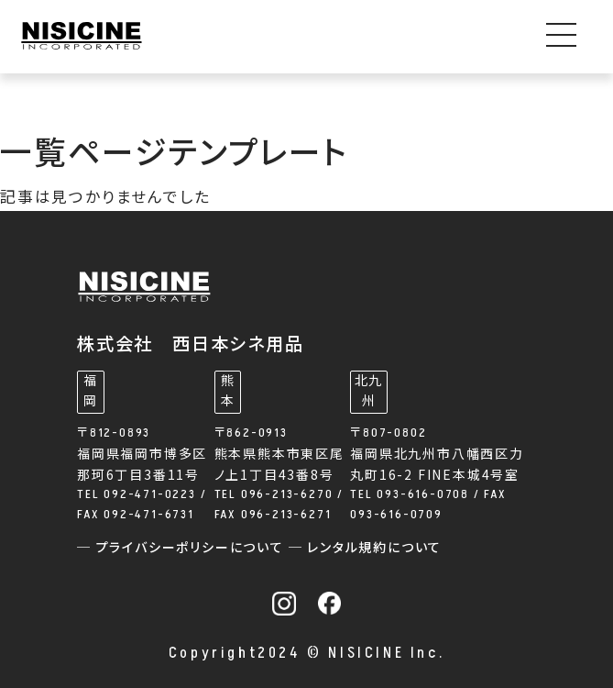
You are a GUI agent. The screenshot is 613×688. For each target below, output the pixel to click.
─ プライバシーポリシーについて (183, 548)
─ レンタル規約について (366, 548)
